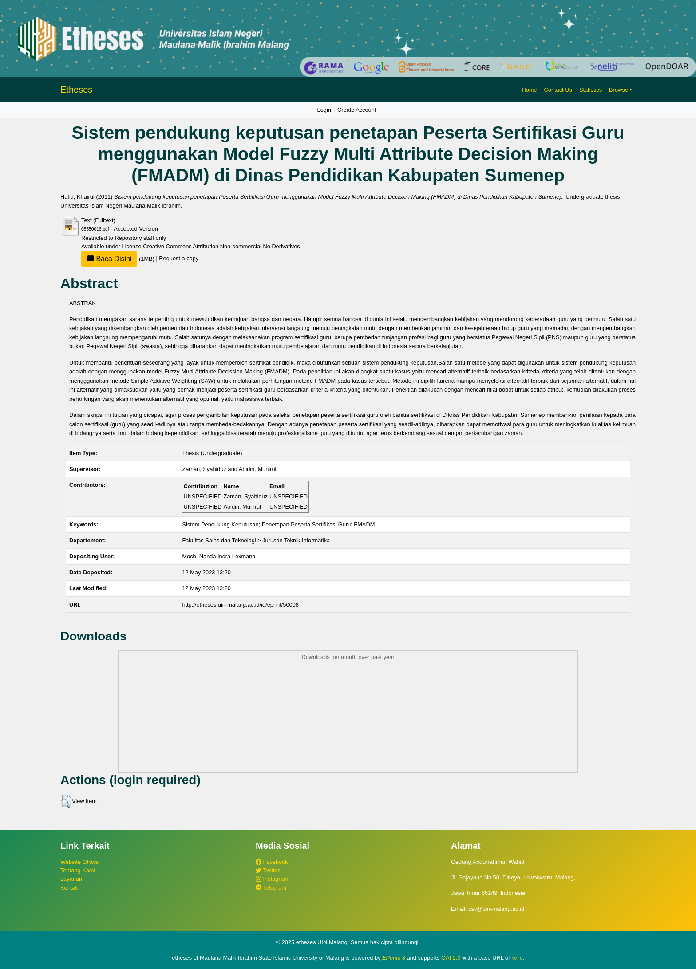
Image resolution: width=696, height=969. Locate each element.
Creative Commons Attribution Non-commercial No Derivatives (221, 246)
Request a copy (178, 258)
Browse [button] (618, 89)
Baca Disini (109, 259)
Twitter (268, 870)
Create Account (356, 109)
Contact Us (558, 89)
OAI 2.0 (450, 957)
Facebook (272, 862)
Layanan (71, 878)
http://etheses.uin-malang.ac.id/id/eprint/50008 (240, 604)
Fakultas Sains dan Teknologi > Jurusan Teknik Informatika (256, 540)
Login (324, 109)
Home (529, 89)
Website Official (79, 862)
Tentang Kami (77, 870)
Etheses (76, 89)
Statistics (590, 89)
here (516, 958)
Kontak (69, 887)
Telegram (271, 887)
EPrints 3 (393, 957)
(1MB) (118, 258)
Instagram (272, 878)
